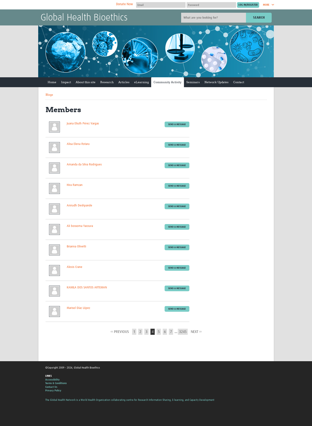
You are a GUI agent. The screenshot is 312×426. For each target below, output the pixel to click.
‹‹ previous (120, 332)
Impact (66, 82)
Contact (238, 82)
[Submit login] (248, 5)
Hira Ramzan (75, 185)
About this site (86, 82)
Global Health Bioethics (84, 18)
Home (52, 82)
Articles (123, 82)
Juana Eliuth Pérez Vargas (83, 123)
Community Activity (168, 82)
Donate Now (124, 4)
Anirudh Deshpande (79, 205)
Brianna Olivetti (76, 246)
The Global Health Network (76, 5)
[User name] (161, 5)
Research (107, 82)
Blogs (49, 94)
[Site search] (214, 18)
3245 (183, 332)
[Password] (211, 5)
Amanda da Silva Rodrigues (84, 164)
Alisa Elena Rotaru (78, 144)
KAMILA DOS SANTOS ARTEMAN (87, 287)
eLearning (141, 82)
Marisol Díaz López (78, 308)
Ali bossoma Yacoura (80, 226)
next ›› (196, 332)
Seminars (193, 82)
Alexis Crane (74, 267)
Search (259, 17)
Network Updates (216, 82)
